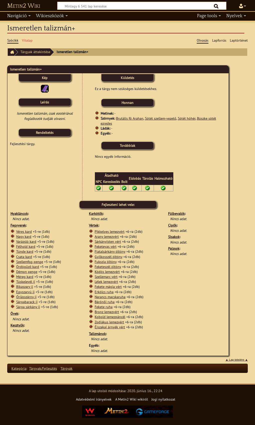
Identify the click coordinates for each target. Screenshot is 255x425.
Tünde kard (24, 251)
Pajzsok (173, 248)
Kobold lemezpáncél (110, 316)
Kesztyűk (17, 325)
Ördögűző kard (27, 266)
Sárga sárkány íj (28, 306)
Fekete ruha (104, 306)
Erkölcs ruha (104, 291)
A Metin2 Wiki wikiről (131, 399)
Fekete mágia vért (108, 286)
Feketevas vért (106, 246)
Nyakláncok (19, 213)
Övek (14, 313)
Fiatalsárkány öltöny (110, 251)
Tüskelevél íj (25, 281)
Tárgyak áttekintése (35, 51)
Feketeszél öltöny (108, 266)
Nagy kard (23, 236)
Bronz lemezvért (107, 311)
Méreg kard (24, 276)
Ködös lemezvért (107, 271)
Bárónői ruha (105, 301)
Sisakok (174, 236)
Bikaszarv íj (24, 286)
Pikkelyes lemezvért (110, 231)
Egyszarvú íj (25, 291)
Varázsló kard (26, 241)
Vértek (93, 225)
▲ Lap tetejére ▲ (236, 359)
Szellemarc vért (106, 276)
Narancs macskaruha (110, 296)
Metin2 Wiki (23, 5)
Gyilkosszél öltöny (108, 256)
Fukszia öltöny (106, 261)
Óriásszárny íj (26, 296)
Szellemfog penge (29, 261)
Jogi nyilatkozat (163, 399)
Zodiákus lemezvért (109, 322)
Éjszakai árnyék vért (110, 327)
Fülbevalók (176, 213)
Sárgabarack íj (27, 301)
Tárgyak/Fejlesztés (43, 368)
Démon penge (26, 271)
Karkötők (96, 213)
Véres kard (24, 231)
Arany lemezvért (107, 236)
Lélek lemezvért (106, 281)
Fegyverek (18, 225)
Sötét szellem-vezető (160, 118)
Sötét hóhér (186, 118)
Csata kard (24, 256)
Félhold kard (25, 246)
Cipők (172, 225)
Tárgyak (66, 368)
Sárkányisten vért (108, 241)
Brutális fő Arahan (129, 118)
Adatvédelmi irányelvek (94, 399)
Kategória (18, 368)
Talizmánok (97, 333)
